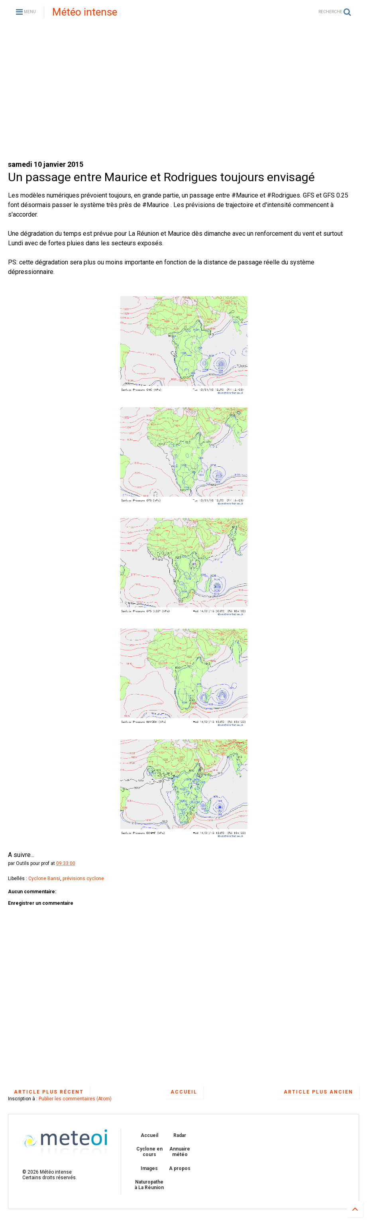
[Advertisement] (183, 91)
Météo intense (84, 12)
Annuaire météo (179, 1151)
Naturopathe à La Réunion (149, 1184)
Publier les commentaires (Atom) (75, 1099)
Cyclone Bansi (44, 878)
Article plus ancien (318, 1092)
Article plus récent (49, 1092)
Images (149, 1168)
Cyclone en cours (149, 1151)
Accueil (184, 1092)
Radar (179, 1135)
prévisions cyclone (83, 878)
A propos (179, 1168)
